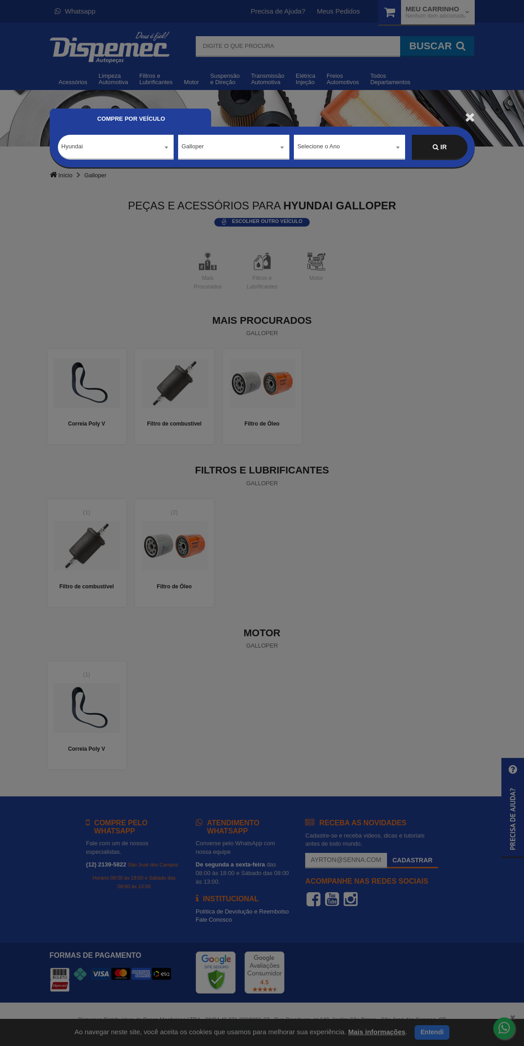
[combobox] (116, 147)
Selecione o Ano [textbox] (318, 146)
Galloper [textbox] (193, 146)
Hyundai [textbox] (72, 146)
